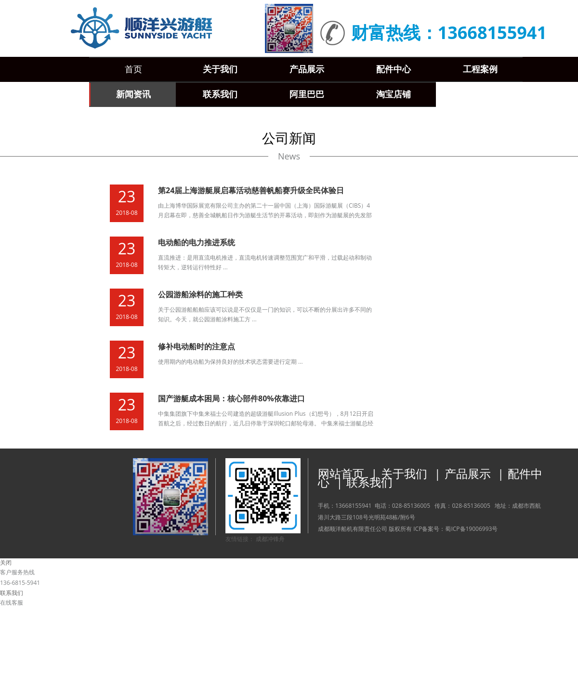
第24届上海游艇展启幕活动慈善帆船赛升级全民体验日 (251, 190)
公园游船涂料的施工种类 (200, 294)
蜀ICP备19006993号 (471, 529)
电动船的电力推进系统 (196, 242)
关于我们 (404, 473)
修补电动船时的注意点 (196, 346)
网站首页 (341, 473)
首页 (133, 69)
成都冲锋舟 (270, 539)
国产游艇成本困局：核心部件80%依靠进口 (231, 398)
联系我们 (369, 482)
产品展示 (468, 473)
